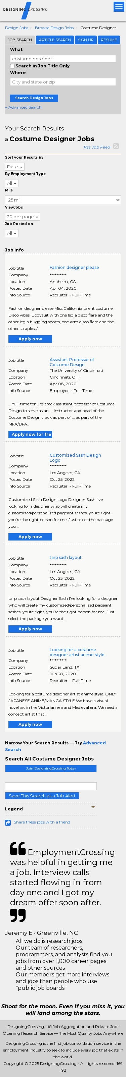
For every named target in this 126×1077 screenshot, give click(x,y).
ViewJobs (14, 207)
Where (18, 72)
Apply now (30, 338)
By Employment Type (25, 174)
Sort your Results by (24, 157)
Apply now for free (32, 434)
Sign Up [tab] (86, 40)
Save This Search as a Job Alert (42, 795)
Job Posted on (19, 224)
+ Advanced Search (23, 107)
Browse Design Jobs (54, 27)
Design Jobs (16, 27)
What (16, 49)
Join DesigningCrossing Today (51, 768)
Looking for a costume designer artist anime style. (78, 652)
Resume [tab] (109, 40)
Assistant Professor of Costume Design (72, 362)
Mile (9, 190)
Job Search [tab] (20, 40)
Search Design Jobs (34, 98)
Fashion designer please (74, 267)
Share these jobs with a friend (42, 822)
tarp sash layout (66, 557)
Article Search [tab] (55, 40)
